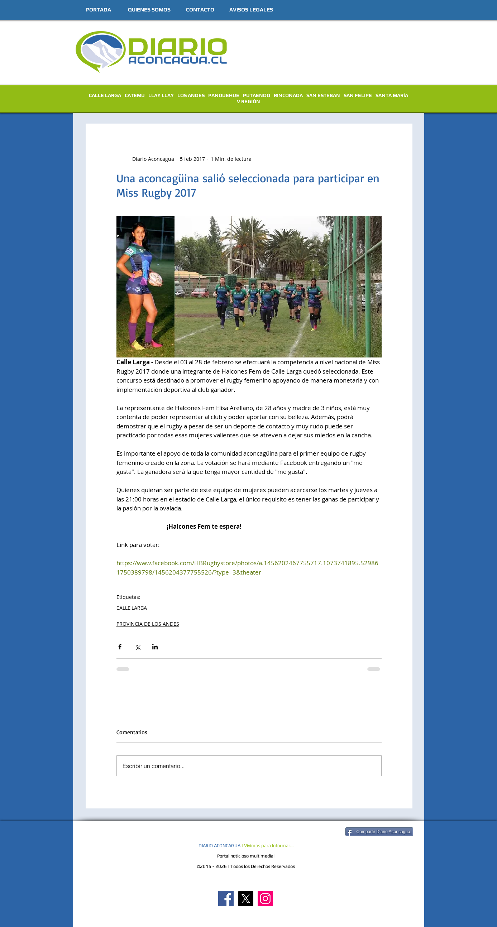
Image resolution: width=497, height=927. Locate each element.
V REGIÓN (248, 101)
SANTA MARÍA (392, 95)
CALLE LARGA (105, 95)
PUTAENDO (256, 95)
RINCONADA (288, 95)
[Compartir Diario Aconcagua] (379, 831)
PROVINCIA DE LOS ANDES (147, 623)
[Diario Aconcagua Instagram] (265, 898)
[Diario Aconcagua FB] (226, 898)
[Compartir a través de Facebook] (119, 646)
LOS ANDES (191, 95)
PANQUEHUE (223, 95)
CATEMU (135, 95)
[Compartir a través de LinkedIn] (155, 646)
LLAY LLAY (161, 95)
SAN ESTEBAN (323, 95)
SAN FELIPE (358, 95)
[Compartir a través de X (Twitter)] (137, 646)
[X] (245, 898)
